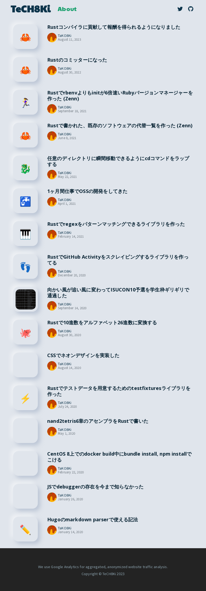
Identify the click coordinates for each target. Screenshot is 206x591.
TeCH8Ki (30, 8)
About (67, 9)
